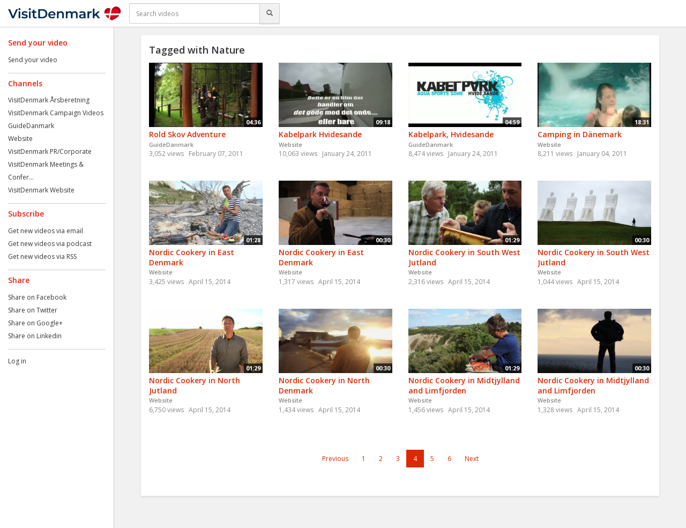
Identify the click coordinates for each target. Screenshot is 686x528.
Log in (17, 361)
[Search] (269, 13)
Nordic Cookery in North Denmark (324, 385)
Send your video (32, 59)
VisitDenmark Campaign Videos (55, 112)
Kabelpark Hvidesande (320, 134)
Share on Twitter (32, 310)
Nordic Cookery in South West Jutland (464, 257)
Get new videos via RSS (42, 256)
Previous (335, 458)
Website (20, 138)
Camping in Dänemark (580, 134)
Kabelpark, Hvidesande (451, 134)
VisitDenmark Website (41, 190)
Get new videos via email (45, 230)
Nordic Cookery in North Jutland (194, 385)
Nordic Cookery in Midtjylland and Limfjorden (464, 385)
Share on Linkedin (35, 335)
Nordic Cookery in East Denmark (191, 257)
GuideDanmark (31, 125)
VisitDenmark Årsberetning (49, 100)
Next (472, 458)
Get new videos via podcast (50, 243)
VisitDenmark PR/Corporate (50, 151)
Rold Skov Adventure (187, 134)
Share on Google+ (35, 323)
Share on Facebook (37, 297)
